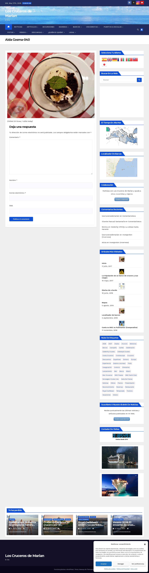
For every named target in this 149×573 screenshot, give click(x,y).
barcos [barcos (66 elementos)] (105, 347)
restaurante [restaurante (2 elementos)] (129, 387)
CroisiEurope (48, 519)
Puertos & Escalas (113, 27)
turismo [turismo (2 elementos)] (130, 391)
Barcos (77, 27)
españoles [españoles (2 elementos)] (117, 359)
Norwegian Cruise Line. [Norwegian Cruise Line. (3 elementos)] (111, 379)
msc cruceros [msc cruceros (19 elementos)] (107, 375)
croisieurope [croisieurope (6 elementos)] (120, 355)
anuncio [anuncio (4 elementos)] (124, 344)
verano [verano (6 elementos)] (115, 395)
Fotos (10, 32)
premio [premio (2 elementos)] (120, 383)
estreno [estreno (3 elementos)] (126, 359)
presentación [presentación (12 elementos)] (129, 383)
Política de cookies (110, 569)
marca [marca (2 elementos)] (121, 371)
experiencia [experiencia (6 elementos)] (107, 363)
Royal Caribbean (83, 519)
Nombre (13, 180)
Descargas (37, 32)
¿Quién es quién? (56, 32)
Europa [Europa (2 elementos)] (133, 359)
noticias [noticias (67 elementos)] (105, 383)
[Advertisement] (122, 101)
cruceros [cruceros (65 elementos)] (130, 355)
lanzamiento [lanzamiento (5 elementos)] (107, 371)
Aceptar (104, 564)
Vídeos (22, 32)
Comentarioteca (129, 216)
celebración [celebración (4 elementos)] (130, 347)
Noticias (18, 27)
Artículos (32, 27)
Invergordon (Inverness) (119, 242)
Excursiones (48, 27)
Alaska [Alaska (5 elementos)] (116, 344)
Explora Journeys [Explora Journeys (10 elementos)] (119, 363)
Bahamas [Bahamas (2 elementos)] (133, 344)
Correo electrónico (17, 193)
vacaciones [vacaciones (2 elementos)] (106, 395)
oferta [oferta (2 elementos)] (113, 383)
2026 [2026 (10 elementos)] (104, 344)
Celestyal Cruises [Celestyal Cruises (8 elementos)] (124, 351)
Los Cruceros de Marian (24, 556)
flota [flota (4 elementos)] (130, 363)
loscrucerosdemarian (110, 216)
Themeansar (91, 569)
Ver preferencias (138, 564)
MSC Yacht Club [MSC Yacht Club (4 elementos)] (131, 375)
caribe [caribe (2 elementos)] (121, 347)
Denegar (121, 564)
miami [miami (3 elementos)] (128, 371)
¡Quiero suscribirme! (122, 419)
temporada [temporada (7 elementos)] (120, 391)
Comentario (14, 137)
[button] (145, 544)
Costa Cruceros (118, 519)
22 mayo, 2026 (16, 528)
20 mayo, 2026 (51, 528)
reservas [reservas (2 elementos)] (120, 387)
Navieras (63, 27)
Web (11, 206)
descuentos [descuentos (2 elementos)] (107, 359)
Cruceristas (92, 27)
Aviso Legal (134, 569)
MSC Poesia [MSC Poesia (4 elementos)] (119, 375)
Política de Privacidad (123, 569)
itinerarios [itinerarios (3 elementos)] (125, 367)
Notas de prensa (58, 519)
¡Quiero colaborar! (121, 199)
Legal (72, 32)
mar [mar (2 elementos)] (115, 371)
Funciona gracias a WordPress (64, 569)
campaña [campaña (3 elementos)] (113, 347)
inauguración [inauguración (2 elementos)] (107, 367)
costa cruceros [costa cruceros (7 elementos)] (108, 355)
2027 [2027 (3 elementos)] (110, 344)
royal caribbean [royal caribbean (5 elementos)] (108, 391)
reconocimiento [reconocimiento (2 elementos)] (108, 387)
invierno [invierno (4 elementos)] (117, 367)
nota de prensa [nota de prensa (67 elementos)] (126, 379)
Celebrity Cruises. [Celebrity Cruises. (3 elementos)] (109, 351)
